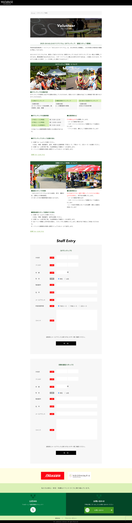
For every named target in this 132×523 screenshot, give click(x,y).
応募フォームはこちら (38, 154)
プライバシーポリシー (71, 518)
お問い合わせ (94, 510)
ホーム (33, 13)
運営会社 (57, 518)
